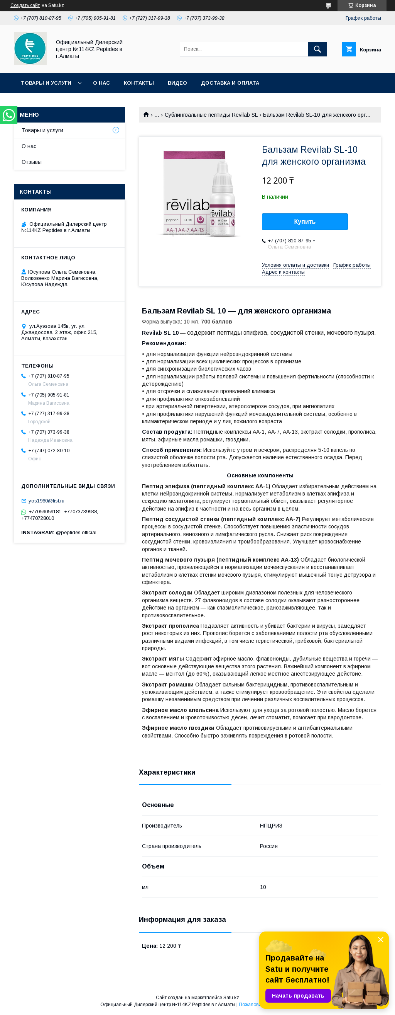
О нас (101, 83)
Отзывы (32, 162)
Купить (305, 221)
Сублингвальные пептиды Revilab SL (211, 115)
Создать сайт (25, 5)
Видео (177, 83)
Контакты (139, 83)
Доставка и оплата (230, 83)
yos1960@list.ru (46, 501)
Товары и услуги (46, 83)
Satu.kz (231, 997)
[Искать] (317, 49)
